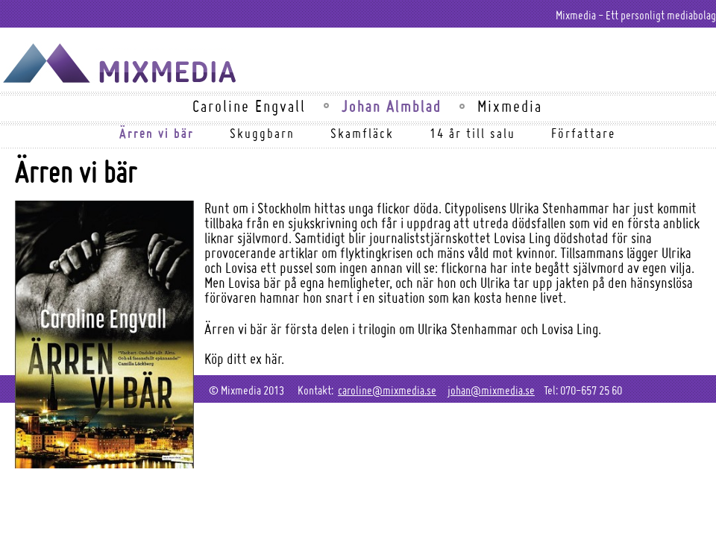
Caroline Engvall (249, 106)
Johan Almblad (392, 105)
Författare (583, 133)
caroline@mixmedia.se (387, 390)
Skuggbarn (262, 133)
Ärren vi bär (156, 133)
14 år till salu (472, 133)
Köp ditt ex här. (244, 358)
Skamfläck (362, 133)
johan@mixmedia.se (491, 390)
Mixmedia (509, 106)
